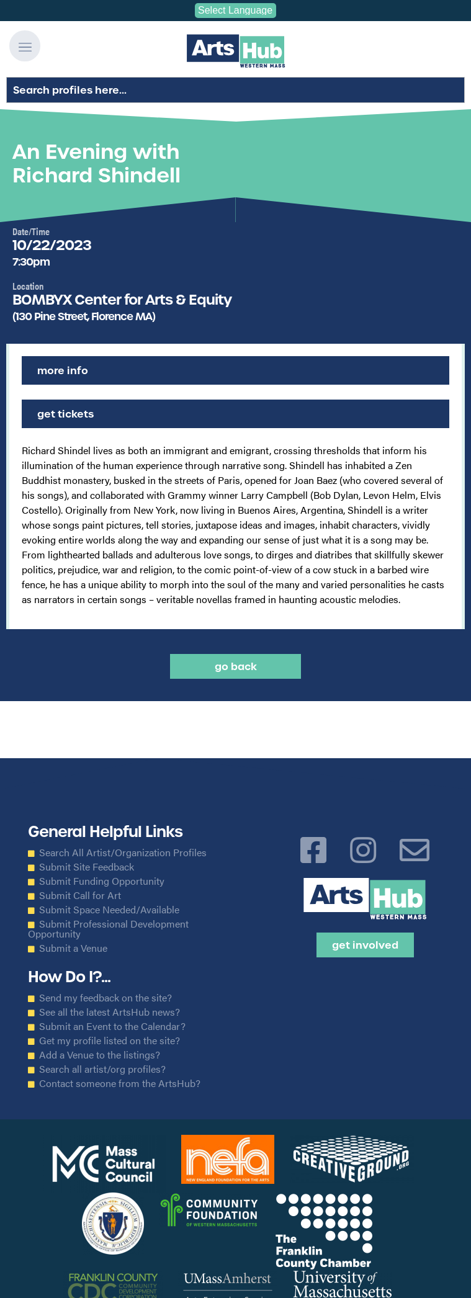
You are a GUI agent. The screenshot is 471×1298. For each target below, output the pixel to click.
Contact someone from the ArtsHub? (119, 1083)
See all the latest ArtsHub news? (109, 1012)
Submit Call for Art (80, 895)
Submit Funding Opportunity (101, 881)
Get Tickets (65, 414)
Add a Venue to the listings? (99, 1055)
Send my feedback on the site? (105, 998)
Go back (236, 666)
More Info (62, 370)
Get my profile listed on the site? (109, 1040)
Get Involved (365, 945)
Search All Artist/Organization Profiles (123, 852)
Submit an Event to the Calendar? (112, 1026)
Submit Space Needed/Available (109, 910)
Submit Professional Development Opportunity (108, 929)
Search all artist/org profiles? (102, 1069)
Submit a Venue (73, 948)
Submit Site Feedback (86, 867)
